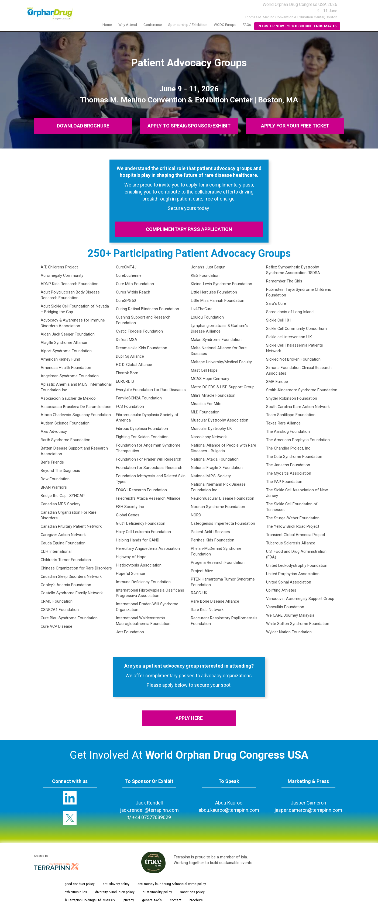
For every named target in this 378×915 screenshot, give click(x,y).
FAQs (247, 25)
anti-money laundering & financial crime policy (172, 884)
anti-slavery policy (116, 884)
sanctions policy (192, 892)
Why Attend (127, 25)
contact (175, 900)
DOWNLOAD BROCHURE (83, 126)
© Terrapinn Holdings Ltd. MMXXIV (89, 900)
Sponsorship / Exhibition (187, 25)
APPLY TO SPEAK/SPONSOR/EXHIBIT (189, 126)
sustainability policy (157, 892)
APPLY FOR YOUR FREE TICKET (295, 126)
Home (107, 25)
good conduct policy (79, 884)
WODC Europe (225, 25)
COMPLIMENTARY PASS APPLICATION (189, 229)
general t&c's (152, 900)
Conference (152, 25)
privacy (128, 900)
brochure (196, 900)
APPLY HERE (188, 718)
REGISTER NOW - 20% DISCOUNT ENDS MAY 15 (297, 26)
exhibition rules (75, 892)
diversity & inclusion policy (115, 892)
